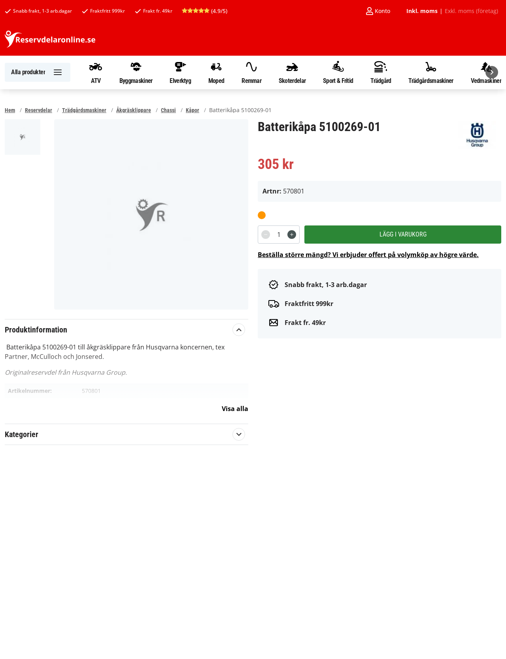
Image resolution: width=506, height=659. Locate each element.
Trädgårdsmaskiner (430, 72)
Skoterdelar (292, 72)
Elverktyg (180, 72)
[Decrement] (265, 234)
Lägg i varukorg (403, 234)
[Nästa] (491, 72)
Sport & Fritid (338, 72)
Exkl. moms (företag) (471, 11)
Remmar (251, 72)
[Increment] (291, 234)
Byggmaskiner (136, 72)
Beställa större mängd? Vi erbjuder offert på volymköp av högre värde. (368, 254)
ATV (95, 72)
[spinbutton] (278, 234)
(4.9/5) (204, 11)
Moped (216, 72)
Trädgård (380, 72)
